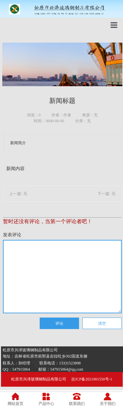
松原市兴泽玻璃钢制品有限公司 (30, 350)
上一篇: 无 (18, 193)
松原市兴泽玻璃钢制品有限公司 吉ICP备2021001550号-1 (61, 379)
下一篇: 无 (106, 193)
